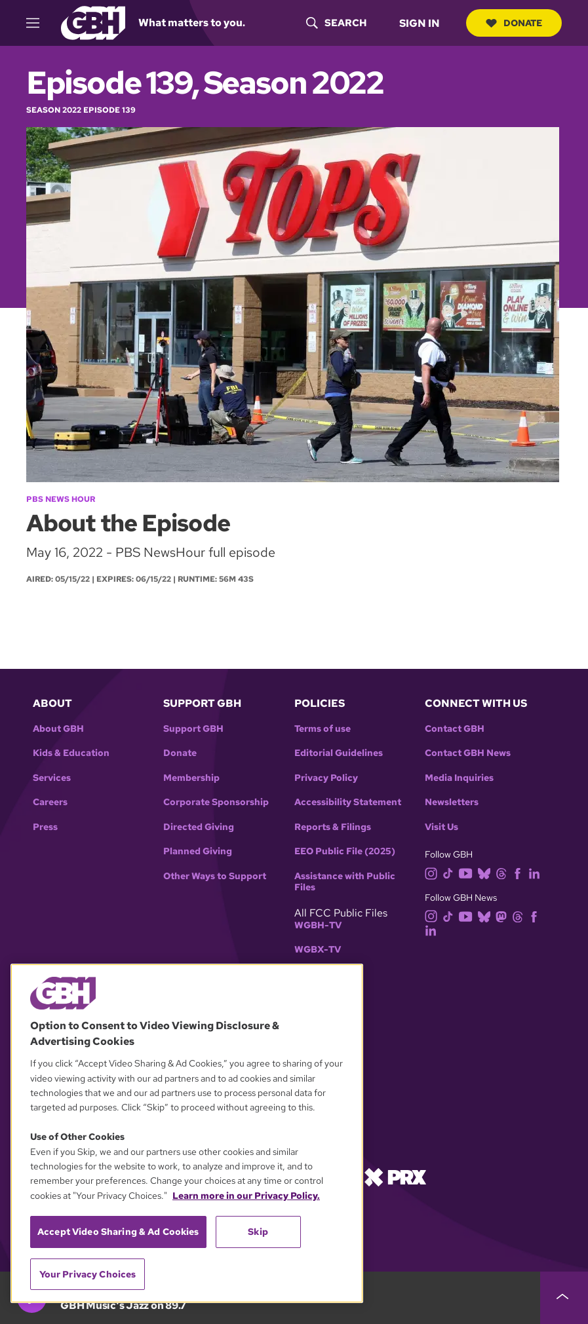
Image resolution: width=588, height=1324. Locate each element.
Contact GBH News (468, 753)
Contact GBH (454, 728)
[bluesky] (487, 872)
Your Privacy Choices (87, 1274)
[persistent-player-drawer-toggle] (564, 1298)
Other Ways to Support (214, 876)
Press (45, 827)
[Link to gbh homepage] (93, 22)
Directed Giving (198, 827)
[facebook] (520, 872)
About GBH (58, 728)
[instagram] (434, 872)
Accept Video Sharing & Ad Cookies (118, 1232)
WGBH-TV (318, 925)
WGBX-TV (317, 949)
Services (52, 778)
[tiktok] (450, 872)
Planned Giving (197, 851)
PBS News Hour (60, 499)
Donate (514, 23)
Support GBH (193, 728)
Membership (191, 778)
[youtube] (468, 872)
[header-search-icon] (336, 23)
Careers (50, 802)
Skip (258, 1232)
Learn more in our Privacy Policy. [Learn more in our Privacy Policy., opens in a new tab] (246, 1195)
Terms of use (322, 728)
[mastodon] (504, 915)
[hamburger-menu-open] (38, 23)
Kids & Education (71, 753)
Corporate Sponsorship (216, 802)
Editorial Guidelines (338, 753)
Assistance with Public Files (344, 882)
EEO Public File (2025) (344, 851)
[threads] (504, 872)
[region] (186, 1133)
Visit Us (441, 827)
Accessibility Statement (347, 802)
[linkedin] (536, 872)
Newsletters (452, 802)
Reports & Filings (332, 827)
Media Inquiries (459, 778)
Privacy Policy (326, 778)
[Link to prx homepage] (395, 1176)
